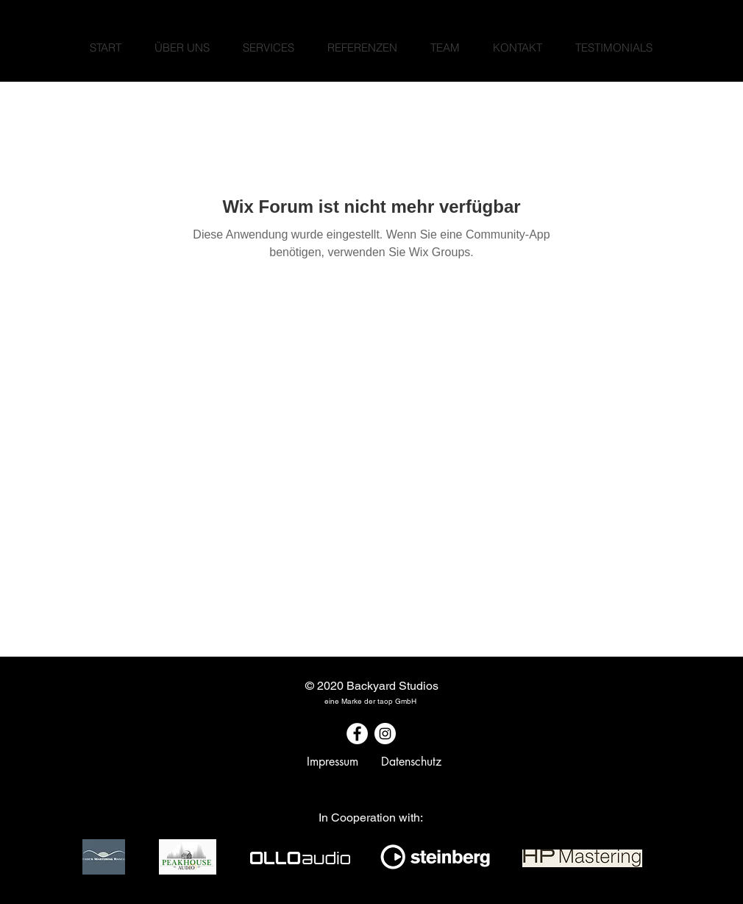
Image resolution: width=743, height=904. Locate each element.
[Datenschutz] (411, 762)
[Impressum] (332, 762)
